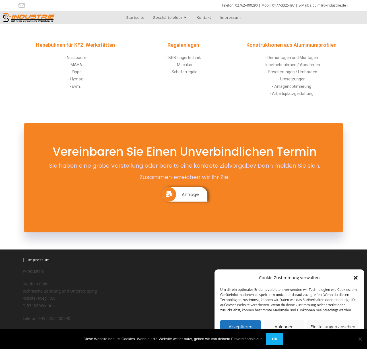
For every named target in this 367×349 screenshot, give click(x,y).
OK (275, 339)
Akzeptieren (240, 326)
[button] (355, 278)
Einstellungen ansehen (332, 326)
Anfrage (180, 194)
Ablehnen (284, 326)
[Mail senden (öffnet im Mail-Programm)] (22, 6)
